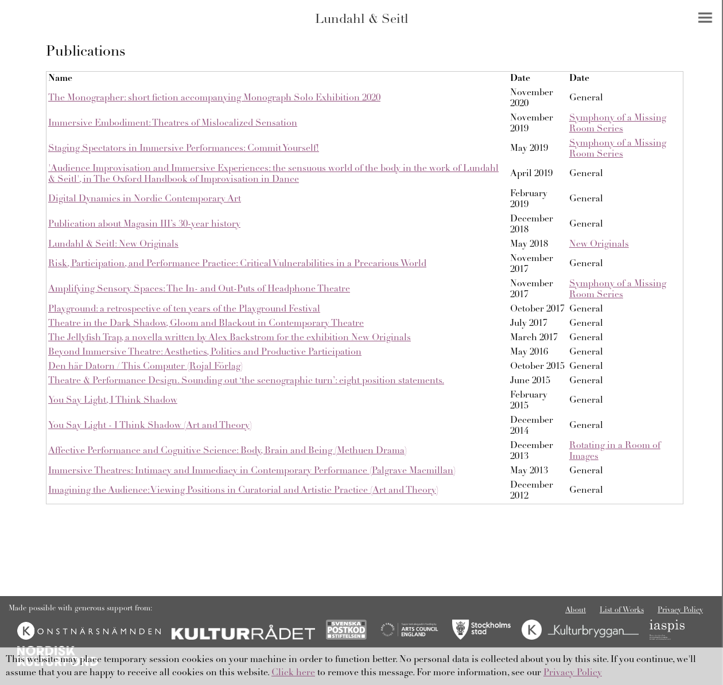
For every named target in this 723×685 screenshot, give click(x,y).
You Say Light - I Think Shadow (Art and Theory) (150, 425)
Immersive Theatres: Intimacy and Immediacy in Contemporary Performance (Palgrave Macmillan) (252, 471)
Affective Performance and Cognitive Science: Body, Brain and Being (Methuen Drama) (227, 451)
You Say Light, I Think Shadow (112, 400)
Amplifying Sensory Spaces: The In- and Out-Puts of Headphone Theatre (199, 289)
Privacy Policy (680, 610)
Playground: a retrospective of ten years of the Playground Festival (184, 309)
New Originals (599, 244)
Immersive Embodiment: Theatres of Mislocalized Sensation (172, 123)
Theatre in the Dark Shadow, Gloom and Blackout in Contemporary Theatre (206, 323)
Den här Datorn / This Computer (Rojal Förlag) (145, 366)
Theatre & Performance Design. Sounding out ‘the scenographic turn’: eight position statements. (246, 381)
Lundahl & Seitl (362, 20)
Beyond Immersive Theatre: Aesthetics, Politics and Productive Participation (205, 352)
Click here (293, 673)
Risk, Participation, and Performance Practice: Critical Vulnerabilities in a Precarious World (237, 263)
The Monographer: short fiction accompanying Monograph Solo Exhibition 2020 (214, 98)
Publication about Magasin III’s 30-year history (144, 224)
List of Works (622, 610)
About (575, 610)
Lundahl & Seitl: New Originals (113, 244)
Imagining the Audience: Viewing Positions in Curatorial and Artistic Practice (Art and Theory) (243, 490)
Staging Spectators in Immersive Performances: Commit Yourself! (183, 148)
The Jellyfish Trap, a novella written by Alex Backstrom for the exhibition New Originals (229, 337)
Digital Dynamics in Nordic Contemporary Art (144, 199)
